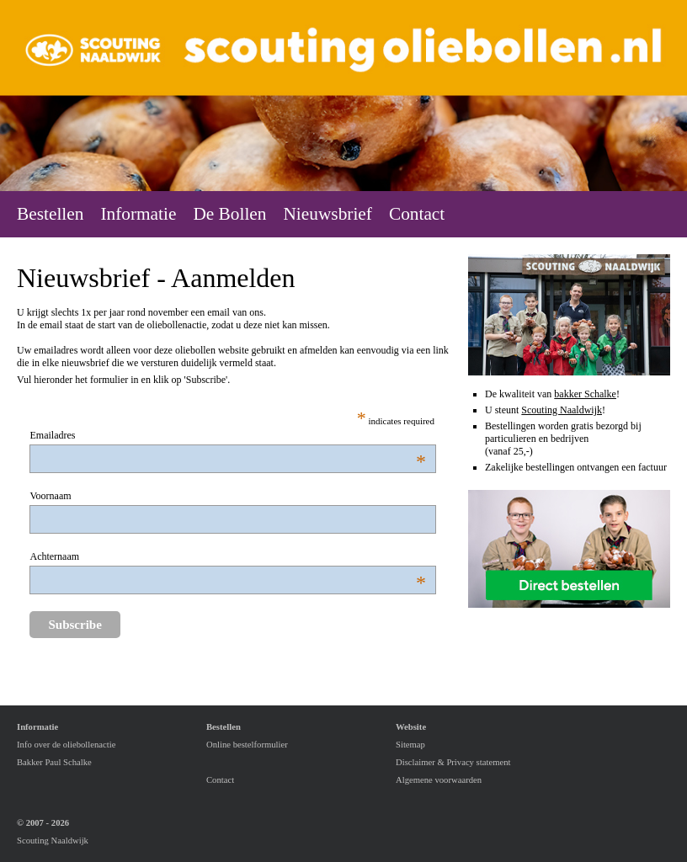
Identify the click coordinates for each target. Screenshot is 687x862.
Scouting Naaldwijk (561, 410)
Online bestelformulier (247, 744)
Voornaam (50, 496)
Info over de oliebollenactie (66, 744)
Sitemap (410, 744)
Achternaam (96, 557)
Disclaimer (415, 762)
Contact (220, 780)
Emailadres (96, 435)
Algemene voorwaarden (439, 780)
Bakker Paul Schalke (54, 762)
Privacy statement (478, 762)
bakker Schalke (585, 394)
